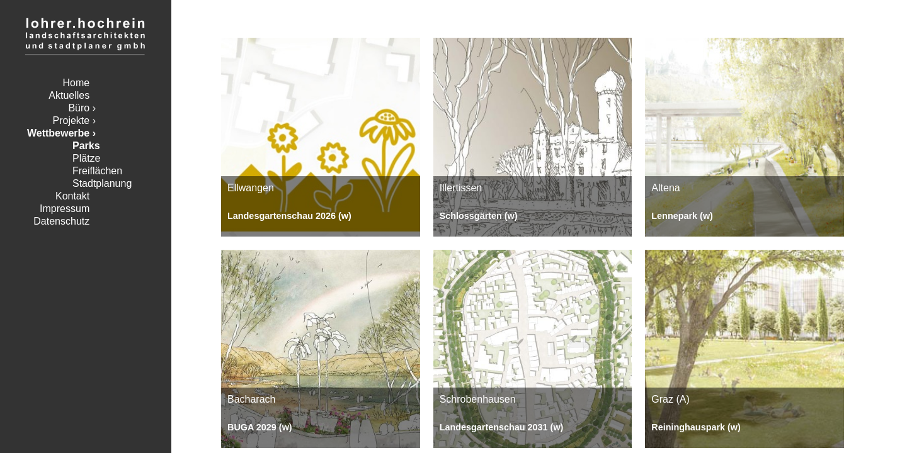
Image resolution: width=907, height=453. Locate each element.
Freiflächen (97, 170)
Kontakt (72, 196)
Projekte (71, 120)
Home (76, 82)
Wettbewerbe (58, 133)
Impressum (64, 208)
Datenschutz (61, 221)
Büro (78, 108)
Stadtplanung (102, 183)
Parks (86, 145)
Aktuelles (68, 95)
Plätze (86, 158)
